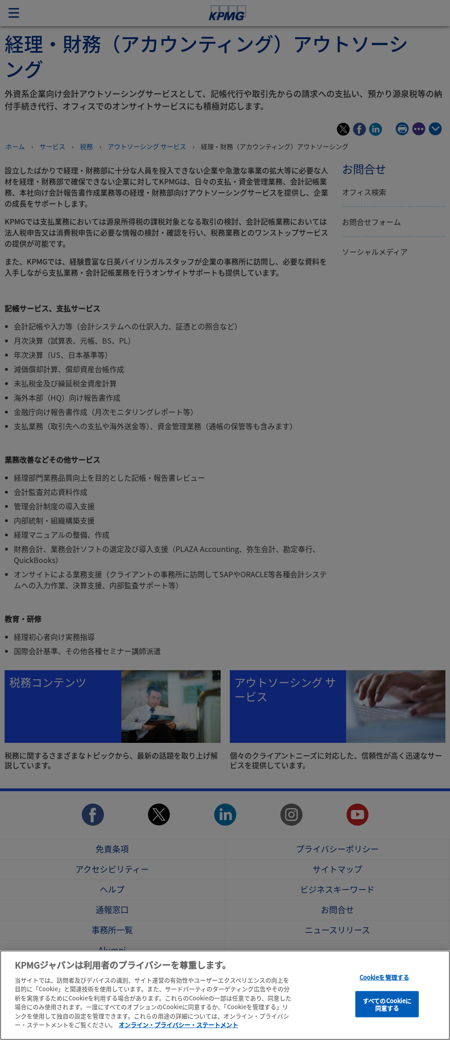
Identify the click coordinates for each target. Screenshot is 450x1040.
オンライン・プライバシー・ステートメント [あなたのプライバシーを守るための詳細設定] (178, 1027)
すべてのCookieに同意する (387, 1006)
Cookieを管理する (384, 979)
